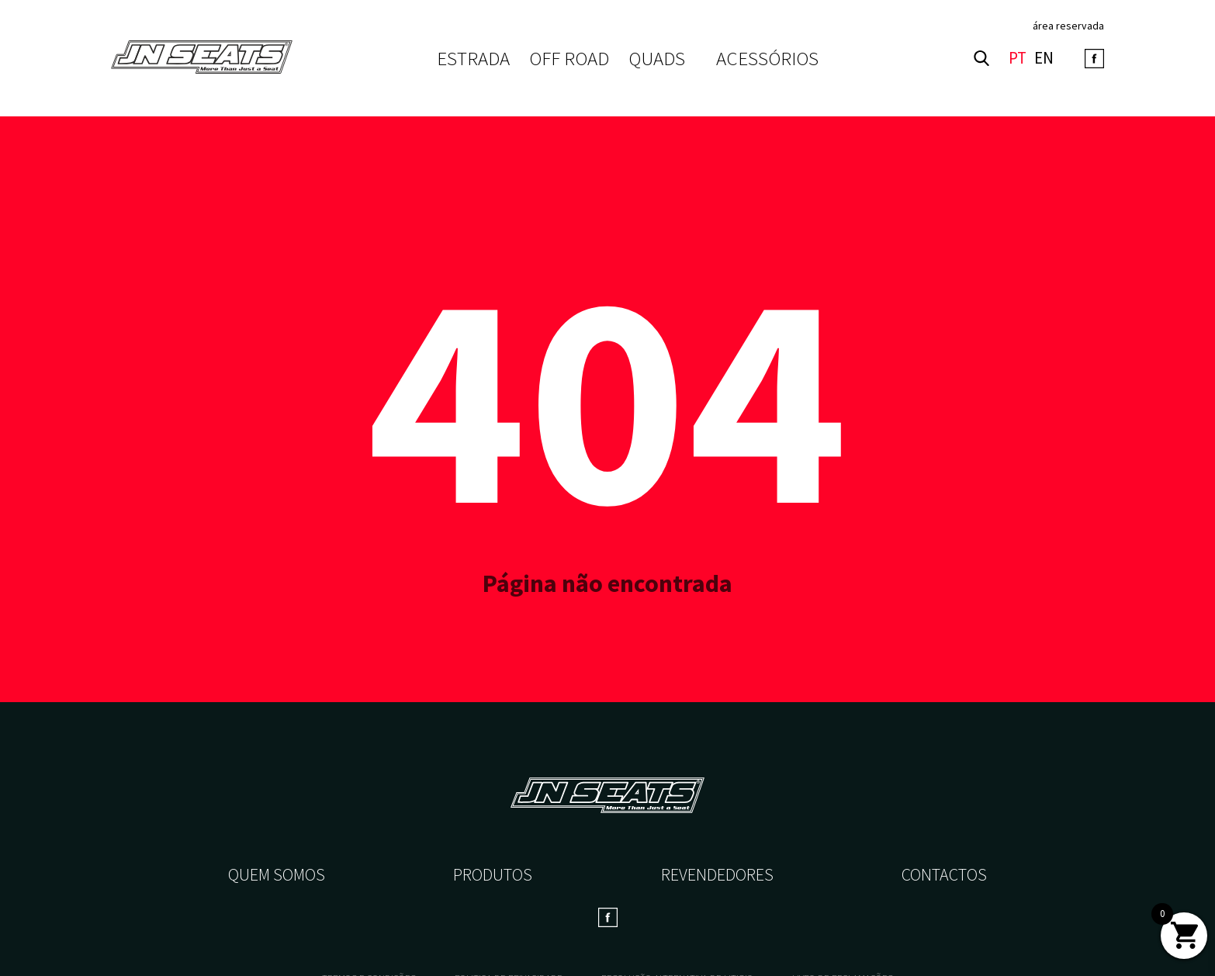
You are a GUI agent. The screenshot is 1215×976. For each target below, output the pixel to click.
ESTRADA (473, 58)
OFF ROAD (569, 58)
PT (1017, 58)
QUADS (656, 58)
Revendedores (717, 874)
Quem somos (276, 874)
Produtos (492, 874)
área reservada (1068, 25)
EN (1044, 58)
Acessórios (767, 58)
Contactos (944, 874)
